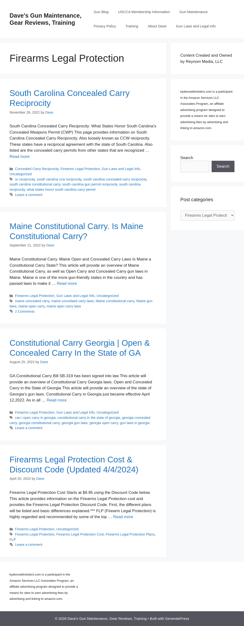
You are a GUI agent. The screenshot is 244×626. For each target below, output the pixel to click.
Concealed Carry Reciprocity (37, 169)
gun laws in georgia (134, 423)
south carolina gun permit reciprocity (89, 184)
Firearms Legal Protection (80, 169)
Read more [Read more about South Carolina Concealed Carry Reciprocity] (20, 156)
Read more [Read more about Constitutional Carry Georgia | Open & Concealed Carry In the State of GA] (57, 400)
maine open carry (31, 306)
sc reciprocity (25, 179)
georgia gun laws (75, 423)
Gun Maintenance (193, 12)
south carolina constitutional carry (35, 184)
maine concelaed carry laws (72, 301)
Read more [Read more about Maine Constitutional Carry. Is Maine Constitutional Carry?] (67, 283)
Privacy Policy (105, 26)
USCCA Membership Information (144, 12)
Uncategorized (21, 174)
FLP (13, 539)
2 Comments (25, 311)
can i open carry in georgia (35, 418)
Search (186, 157)
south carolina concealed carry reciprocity (115, 179)
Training (132, 26)
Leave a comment (28, 195)
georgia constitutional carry (39, 423)
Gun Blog (101, 12)
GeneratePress (177, 618)
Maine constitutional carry (115, 301)
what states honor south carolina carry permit (61, 189)
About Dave (157, 26)
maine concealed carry (32, 301)
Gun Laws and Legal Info (196, 26)
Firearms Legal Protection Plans (130, 534)
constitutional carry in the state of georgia (88, 418)
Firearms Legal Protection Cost (80, 534)
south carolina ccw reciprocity (59, 179)
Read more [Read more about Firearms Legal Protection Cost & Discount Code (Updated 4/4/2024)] (123, 517)
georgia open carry (104, 423)
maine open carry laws (63, 306)
